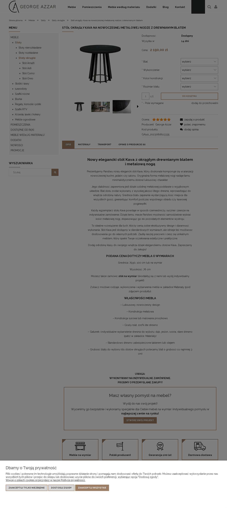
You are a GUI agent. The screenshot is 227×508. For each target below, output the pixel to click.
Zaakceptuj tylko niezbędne (27, 488)
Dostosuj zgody (61, 488)
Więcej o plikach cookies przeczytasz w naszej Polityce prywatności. (45, 480)
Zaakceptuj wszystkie (92, 488)
